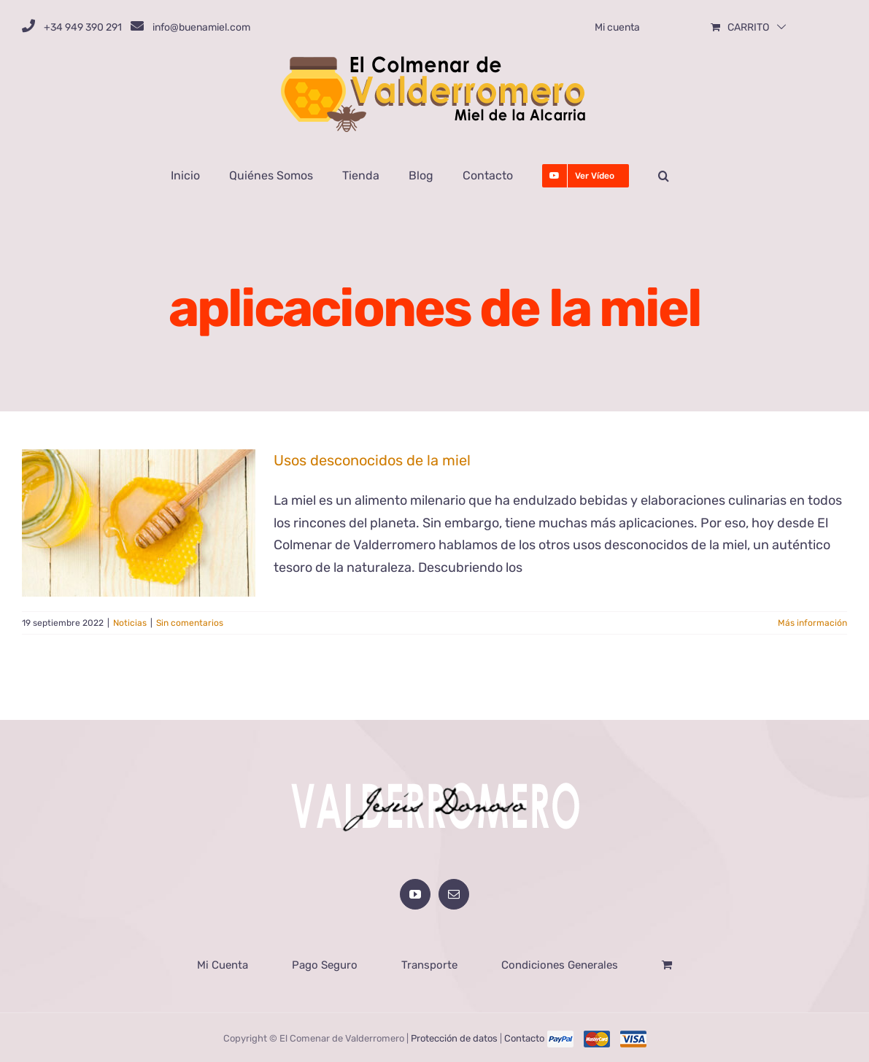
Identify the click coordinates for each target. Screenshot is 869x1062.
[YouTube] (415, 892)
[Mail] (454, 892)
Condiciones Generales (559, 963)
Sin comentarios (189, 623)
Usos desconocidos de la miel (372, 460)
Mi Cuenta (222, 963)
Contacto (524, 1036)
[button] (663, 176)
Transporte (429, 963)
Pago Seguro (325, 963)
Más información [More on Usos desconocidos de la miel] (812, 623)
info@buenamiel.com (201, 27)
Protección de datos (454, 1036)
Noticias (130, 623)
